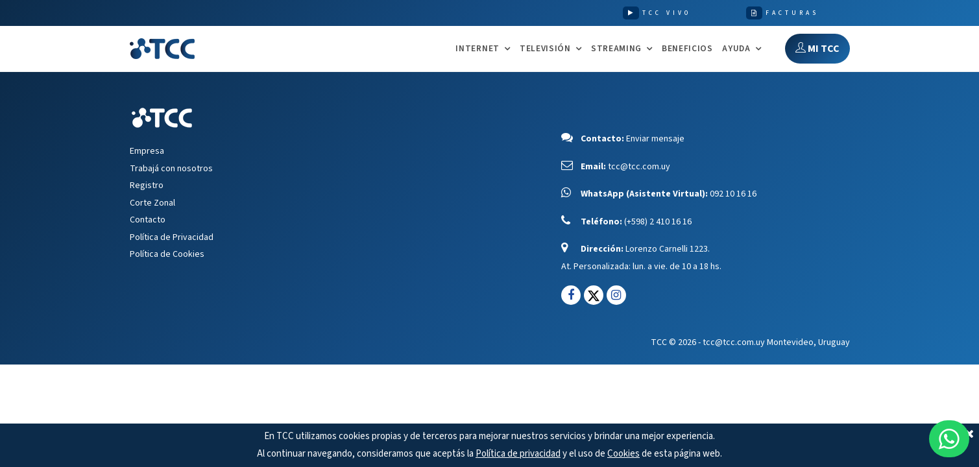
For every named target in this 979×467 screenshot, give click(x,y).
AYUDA (736, 49)
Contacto (147, 219)
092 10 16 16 (733, 193)
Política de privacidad (518, 454)
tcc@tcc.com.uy (639, 166)
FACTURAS (792, 13)
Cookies (623, 454)
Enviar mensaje (655, 138)
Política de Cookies (167, 254)
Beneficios (687, 48)
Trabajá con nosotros (171, 168)
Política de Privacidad (171, 237)
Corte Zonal (152, 203)
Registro (146, 185)
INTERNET (477, 49)
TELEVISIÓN (545, 49)
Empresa (147, 151)
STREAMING (616, 49)
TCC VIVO (666, 13)
